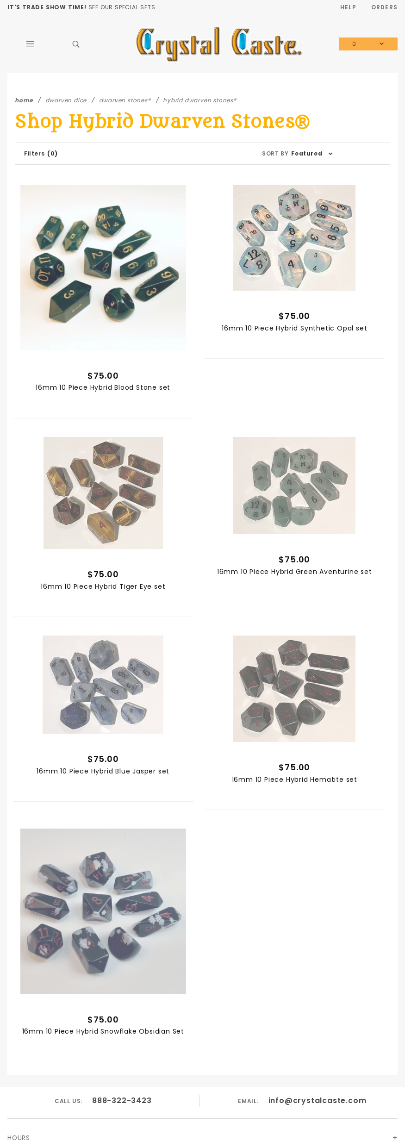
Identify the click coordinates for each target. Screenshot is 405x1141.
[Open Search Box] (76, 44)
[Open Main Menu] (30, 44)
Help (348, 7)
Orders (384, 7)
